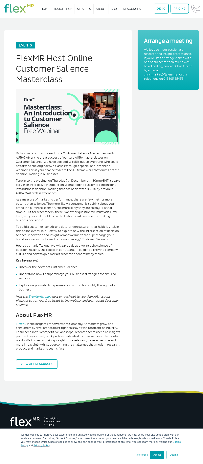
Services (84, 9)
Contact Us (196, 9)
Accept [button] (157, 454)
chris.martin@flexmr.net (161, 74)
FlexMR (21, 324)
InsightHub (63, 9)
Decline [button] (174, 454)
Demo (161, 8)
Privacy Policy (42, 445)
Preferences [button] (141, 454)
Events (25, 45)
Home (45, 9)
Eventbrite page (39, 296)
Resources (132, 9)
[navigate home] (19, 8)
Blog (114, 9)
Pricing (180, 8)
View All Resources (37, 364)
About (101, 9)
